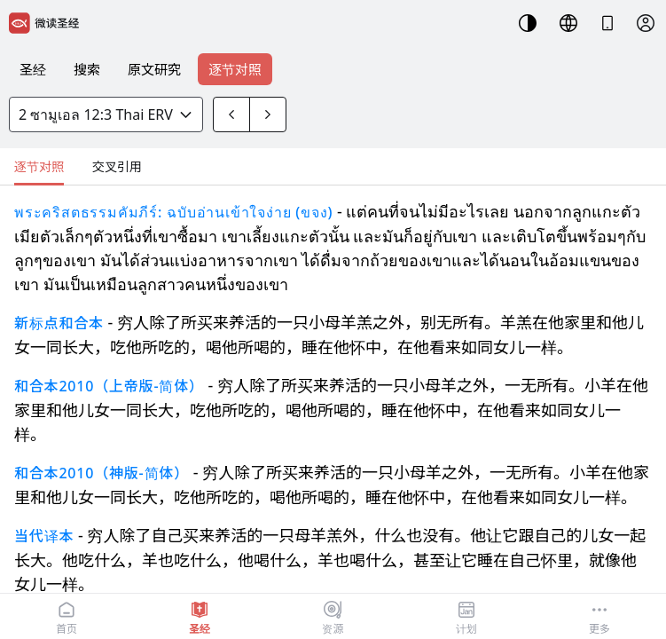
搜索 (87, 69)
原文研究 (154, 69)
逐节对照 (235, 69)
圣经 (33, 69)
